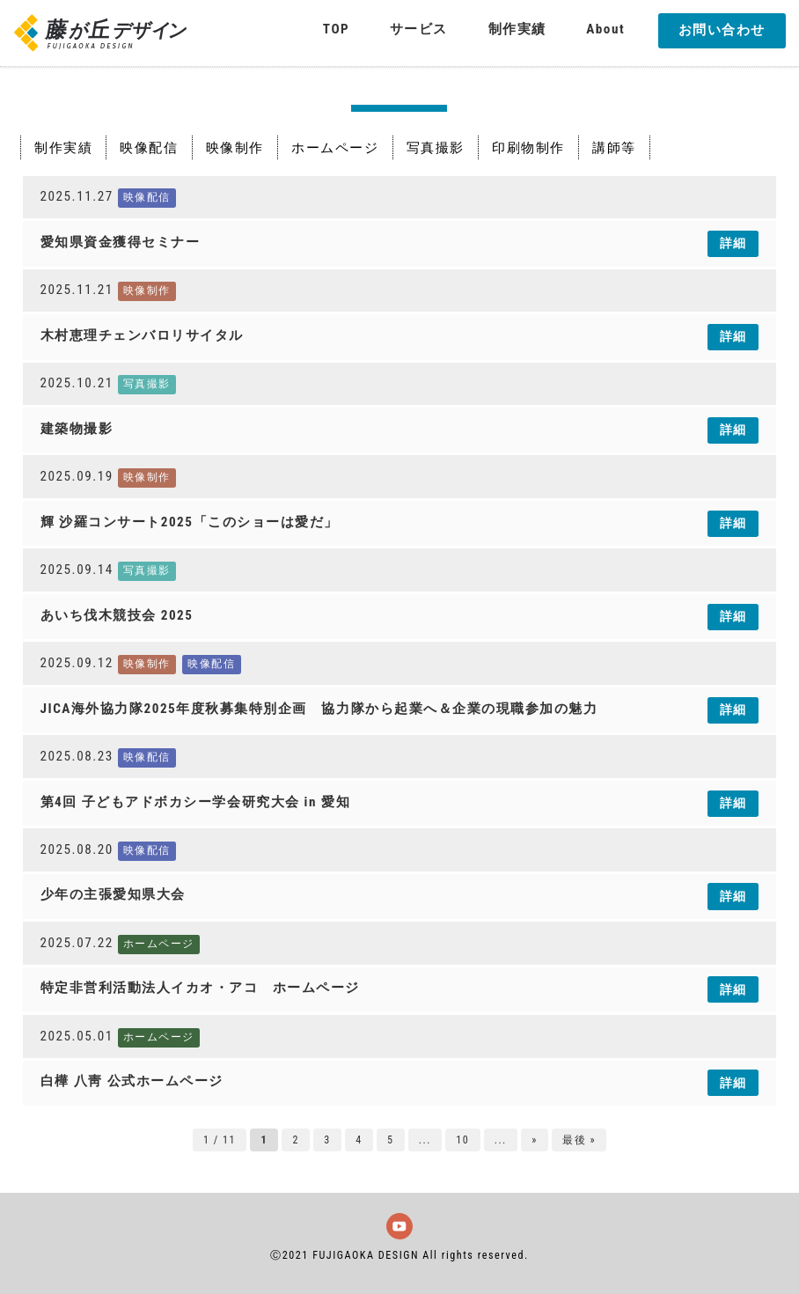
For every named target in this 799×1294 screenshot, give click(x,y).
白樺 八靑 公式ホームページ (132, 1081)
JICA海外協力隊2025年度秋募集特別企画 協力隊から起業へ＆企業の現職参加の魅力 (319, 709)
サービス (419, 29)
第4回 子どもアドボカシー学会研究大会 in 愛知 (195, 802)
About (605, 29)
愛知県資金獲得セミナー (120, 242)
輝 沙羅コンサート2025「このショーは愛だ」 (189, 522)
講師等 (614, 147)
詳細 (733, 243)
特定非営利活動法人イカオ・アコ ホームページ (200, 988)
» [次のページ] (534, 1140)
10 (462, 1140)
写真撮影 (436, 147)
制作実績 (517, 29)
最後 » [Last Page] (579, 1140)
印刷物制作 (528, 147)
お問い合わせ (722, 30)
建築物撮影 (77, 429)
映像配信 (149, 147)
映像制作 (235, 147)
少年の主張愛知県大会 (113, 894)
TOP (336, 29)
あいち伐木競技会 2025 (117, 615)
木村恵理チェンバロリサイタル (142, 335)
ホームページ (334, 147)
